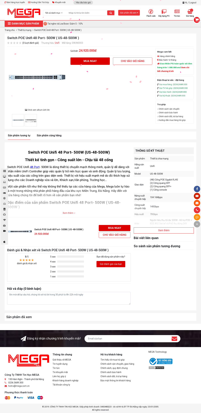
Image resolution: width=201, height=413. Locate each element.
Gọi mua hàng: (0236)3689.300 (173, 84)
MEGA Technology (157, 352)
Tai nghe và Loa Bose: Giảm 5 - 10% (65, 23)
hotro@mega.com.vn (19, 386)
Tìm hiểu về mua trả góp (112, 359)
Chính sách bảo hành (167, 112)
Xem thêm (69, 213)
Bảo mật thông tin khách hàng (115, 380)
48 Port (34, 167)
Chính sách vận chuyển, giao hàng (117, 364)
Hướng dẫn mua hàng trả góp (171, 120)
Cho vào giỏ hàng (132, 61)
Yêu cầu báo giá (83, 2)
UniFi (57, 43)
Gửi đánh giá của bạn (111, 264)
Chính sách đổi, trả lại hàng (170, 116)
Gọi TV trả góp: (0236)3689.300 (173, 88)
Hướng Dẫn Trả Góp (38, 2)
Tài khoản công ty (61, 384)
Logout (192, 2)
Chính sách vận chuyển (168, 109)
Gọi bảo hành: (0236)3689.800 (173, 92)
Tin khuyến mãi (60, 372)
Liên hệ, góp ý (59, 376)
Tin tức (56, 368)
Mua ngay (90, 61)
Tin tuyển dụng (60, 364)
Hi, (186, 2)
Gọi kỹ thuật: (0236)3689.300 (172, 95)
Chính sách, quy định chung (114, 368)
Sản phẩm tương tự (19, 135)
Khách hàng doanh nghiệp (65, 380)
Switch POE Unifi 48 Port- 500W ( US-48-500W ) (58, 229)
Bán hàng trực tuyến (15, 2)
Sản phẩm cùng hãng (49, 135)
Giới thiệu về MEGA (62, 359)
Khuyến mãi (59, 2)
